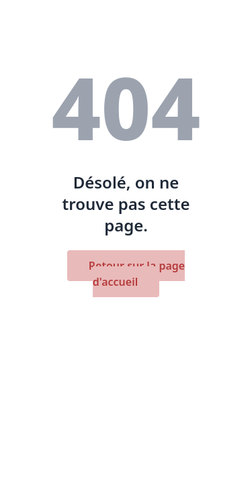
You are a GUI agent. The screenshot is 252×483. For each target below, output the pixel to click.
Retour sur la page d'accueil (137, 273)
